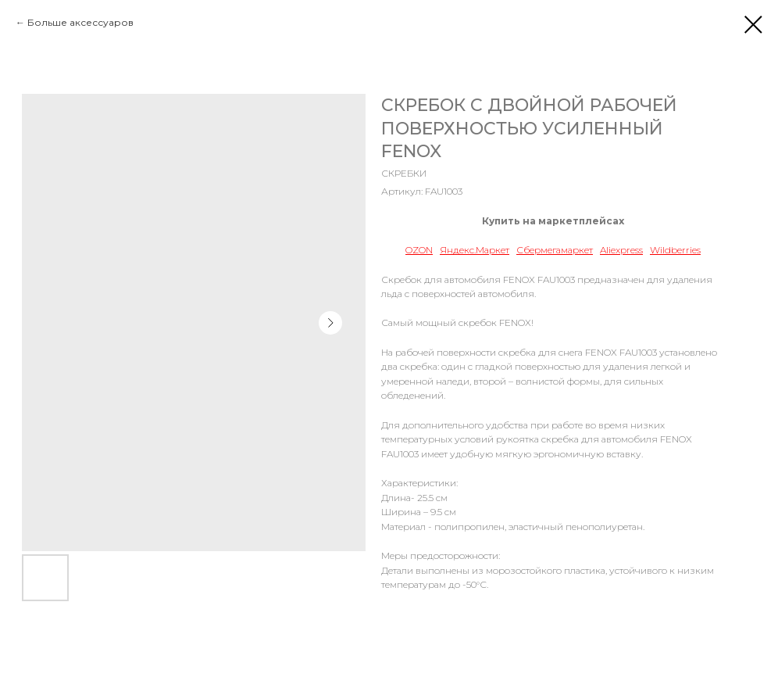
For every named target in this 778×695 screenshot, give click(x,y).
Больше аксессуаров (80, 22)
